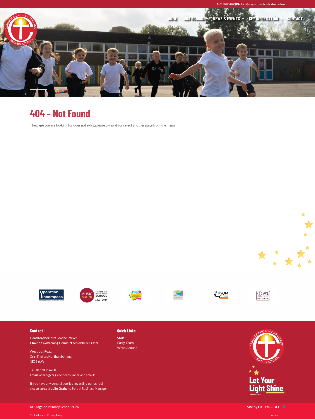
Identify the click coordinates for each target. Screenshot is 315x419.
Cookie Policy (37, 415)
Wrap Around (127, 347)
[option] (51, 295)
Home (172, 18)
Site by (252, 407)
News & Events (226, 18)
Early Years (125, 342)
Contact (295, 18)
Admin (275, 415)
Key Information (263, 18)
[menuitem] (172, 18)
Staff (121, 338)
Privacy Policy (55, 415)
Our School (194, 18)
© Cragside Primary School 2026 (54, 407)
